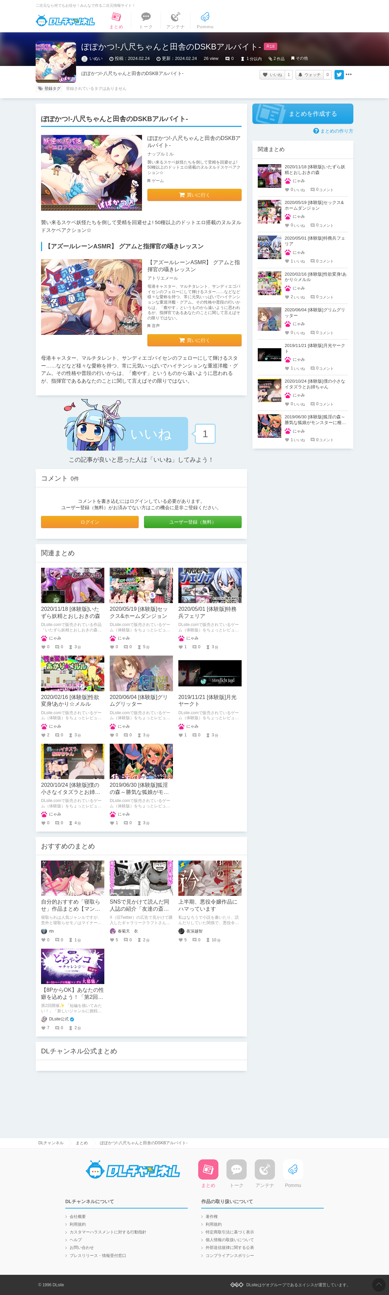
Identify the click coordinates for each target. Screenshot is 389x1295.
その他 (302, 58)
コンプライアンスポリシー (230, 1255)
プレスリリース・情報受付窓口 (98, 1255)
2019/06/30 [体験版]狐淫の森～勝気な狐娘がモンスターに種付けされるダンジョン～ (315, 422)
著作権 (212, 1216)
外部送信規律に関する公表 (230, 1247)
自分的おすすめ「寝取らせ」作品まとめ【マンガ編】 (70, 909)
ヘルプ (76, 1239)
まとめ (82, 1143)
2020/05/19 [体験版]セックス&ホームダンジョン (314, 205)
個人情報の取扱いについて (230, 1239)
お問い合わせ (82, 1247)
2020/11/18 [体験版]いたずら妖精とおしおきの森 (315, 169)
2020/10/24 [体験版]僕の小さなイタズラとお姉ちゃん (70, 792)
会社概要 (78, 1216)
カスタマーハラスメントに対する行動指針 (108, 1232)
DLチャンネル (65, 20)
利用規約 (78, 1224)
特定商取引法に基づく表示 (230, 1232)
